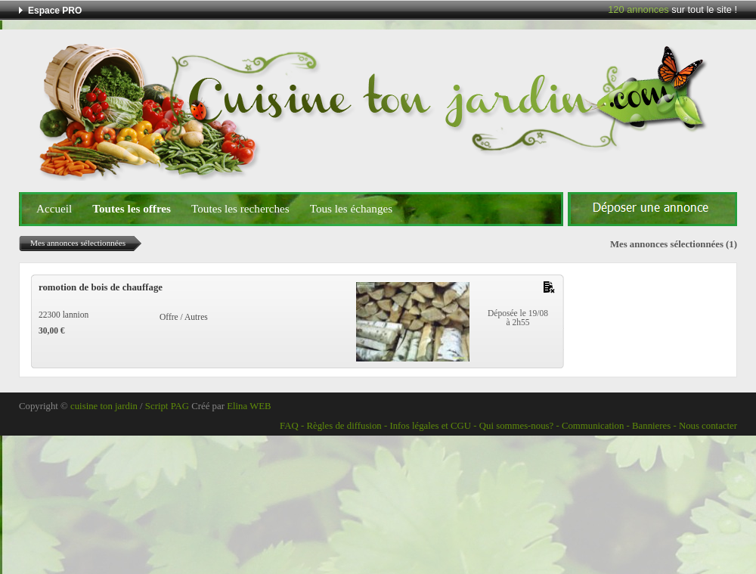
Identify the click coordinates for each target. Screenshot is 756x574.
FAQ (289, 425)
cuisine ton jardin (104, 406)
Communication (593, 425)
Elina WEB (249, 406)
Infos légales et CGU (430, 425)
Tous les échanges (351, 208)
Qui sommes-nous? (516, 425)
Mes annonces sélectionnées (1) (673, 244)
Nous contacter (708, 425)
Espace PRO (55, 10)
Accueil (54, 208)
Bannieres (651, 425)
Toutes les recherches (240, 208)
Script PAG (167, 406)
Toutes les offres (131, 208)
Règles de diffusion (343, 425)
